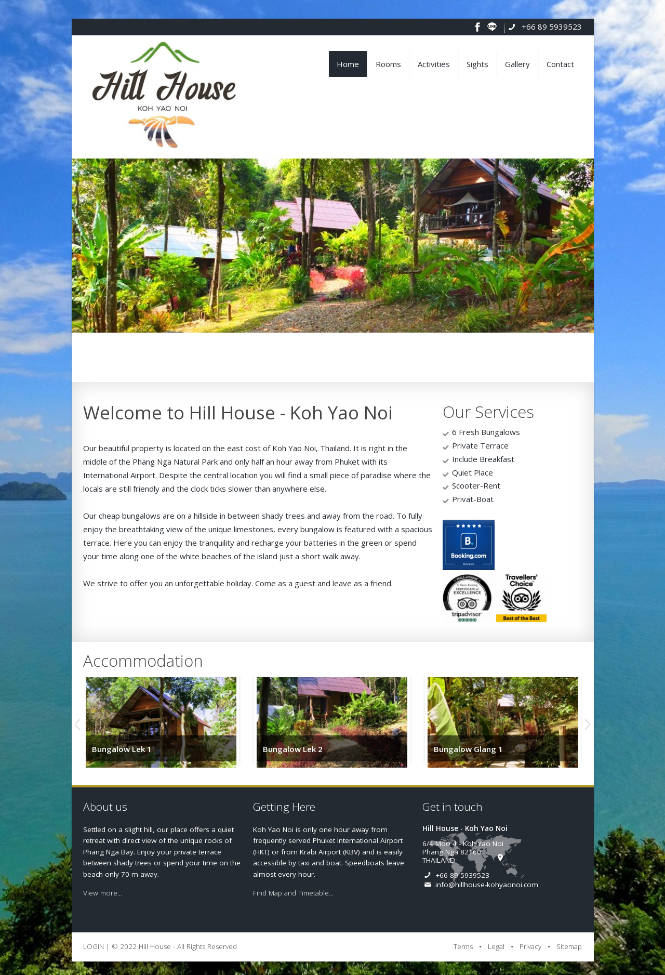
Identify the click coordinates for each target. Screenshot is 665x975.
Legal (496, 946)
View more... (102, 893)
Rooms (388, 64)
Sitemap (569, 946)
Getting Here (284, 806)
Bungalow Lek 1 (122, 749)
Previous (77, 724)
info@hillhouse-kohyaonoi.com (486, 884)
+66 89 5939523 (552, 26)
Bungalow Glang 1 (468, 749)
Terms (463, 946)
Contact (560, 64)
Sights (477, 64)
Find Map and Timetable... (293, 893)
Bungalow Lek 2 (293, 749)
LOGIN (93, 946)
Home (348, 64)
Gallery (517, 64)
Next (587, 724)
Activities (434, 64)
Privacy (530, 946)
